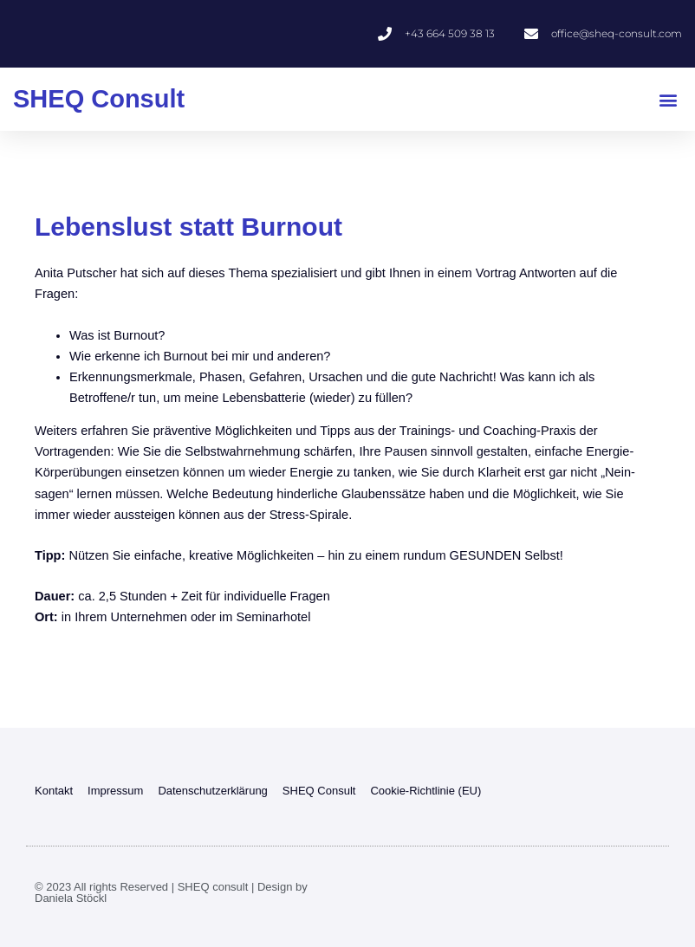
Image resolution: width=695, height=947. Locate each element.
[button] (667, 99)
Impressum (115, 790)
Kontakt (54, 790)
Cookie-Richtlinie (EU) (425, 790)
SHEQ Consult (99, 99)
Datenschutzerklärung (212, 790)
